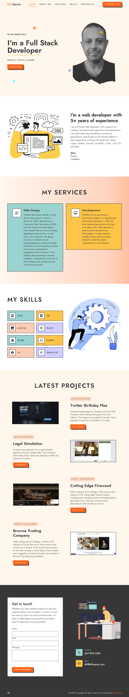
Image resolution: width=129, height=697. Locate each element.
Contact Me (112, 4)
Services (60, 4)
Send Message (23, 669)
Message (15, 647)
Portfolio (87, 4)
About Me (45, 4)
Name (14, 628)
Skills (73, 4)
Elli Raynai (118, 692)
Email (14, 638)
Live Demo (78, 427)
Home (32, 4)
